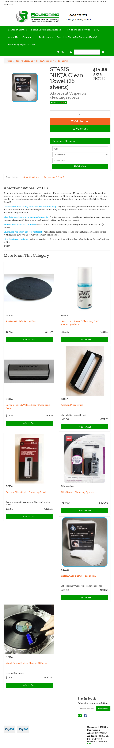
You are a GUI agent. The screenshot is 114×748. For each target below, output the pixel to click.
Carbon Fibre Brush (72, 405)
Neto (89, 744)
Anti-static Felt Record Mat (21, 321)
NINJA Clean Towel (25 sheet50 (78, 575)
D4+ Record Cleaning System (77, 492)
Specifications (31, 177)
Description (12, 177)
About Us (13, 37)
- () (61, 52)
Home (9, 61)
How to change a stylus (77, 30)
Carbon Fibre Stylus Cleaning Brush (26, 492)
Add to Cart (80, 121)
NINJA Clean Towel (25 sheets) (52, 61)
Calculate (80, 166)
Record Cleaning (24, 61)
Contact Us (28, 37)
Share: (58, 102)
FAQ (96, 30)
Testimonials (46, 37)
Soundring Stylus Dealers (21, 44)
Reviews (54, 177)
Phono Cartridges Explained (46, 30)
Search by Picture (17, 30)
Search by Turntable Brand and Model (77, 37)
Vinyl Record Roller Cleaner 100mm (26, 663)
